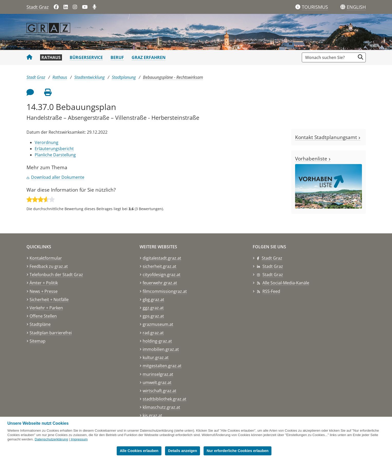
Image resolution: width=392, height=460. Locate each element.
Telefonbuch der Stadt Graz (56, 274)
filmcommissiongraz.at (165, 291)
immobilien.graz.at (161, 349)
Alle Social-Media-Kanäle (285, 283)
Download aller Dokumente (57, 177)
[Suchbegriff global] (330, 57)
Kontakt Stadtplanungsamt (327, 137)
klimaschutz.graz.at (161, 407)
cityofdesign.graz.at (161, 274)
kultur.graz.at (156, 357)
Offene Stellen (43, 316)
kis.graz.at (152, 415)
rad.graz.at (153, 333)
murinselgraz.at (158, 374)
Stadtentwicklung (89, 77)
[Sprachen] (342, 7)
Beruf (117, 57)
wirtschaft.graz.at (159, 391)
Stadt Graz (37, 7)
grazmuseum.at (158, 324)
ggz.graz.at (153, 308)
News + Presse (44, 291)
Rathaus (51, 57)
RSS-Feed (271, 291)
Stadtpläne (40, 324)
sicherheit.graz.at (159, 266)
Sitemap (37, 341)
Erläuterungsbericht (54, 148)
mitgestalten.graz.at (162, 366)
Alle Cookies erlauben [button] (139, 451)
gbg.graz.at (153, 299)
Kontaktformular (46, 258)
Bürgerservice (86, 57)
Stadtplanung (124, 77)
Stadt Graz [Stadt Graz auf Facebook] (272, 258)
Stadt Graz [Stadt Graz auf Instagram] (272, 274)
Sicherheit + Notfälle (49, 299)
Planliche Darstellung (55, 155)
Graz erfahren (149, 57)
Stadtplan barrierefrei (51, 333)
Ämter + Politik (44, 283)
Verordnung (46, 142)
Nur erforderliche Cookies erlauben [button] (238, 451)
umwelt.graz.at (157, 382)
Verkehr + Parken (46, 308)
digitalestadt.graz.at (162, 258)
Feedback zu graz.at (49, 266)
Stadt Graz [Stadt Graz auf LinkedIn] (272, 266)
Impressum (79, 439)
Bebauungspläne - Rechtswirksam (173, 77)
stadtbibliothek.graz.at (164, 399)
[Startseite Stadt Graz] (29, 57)
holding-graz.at (157, 341)
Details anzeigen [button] (182, 451)
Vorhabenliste (313, 158)
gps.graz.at (153, 316)
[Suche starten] (360, 57)
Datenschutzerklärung (51, 439)
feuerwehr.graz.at (160, 283)
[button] (356, 7)
